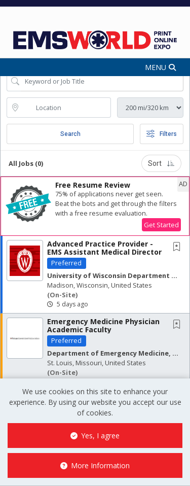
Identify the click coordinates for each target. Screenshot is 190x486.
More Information (95, 465)
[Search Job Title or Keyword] (102, 81)
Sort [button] (161, 163)
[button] (95, 67)
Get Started (161, 224)
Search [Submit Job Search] (70, 133)
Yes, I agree (95, 435)
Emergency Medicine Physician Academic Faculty (103, 325)
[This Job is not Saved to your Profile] (178, 247)
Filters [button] (161, 134)
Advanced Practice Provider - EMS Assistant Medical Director (104, 247)
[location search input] (66, 107)
